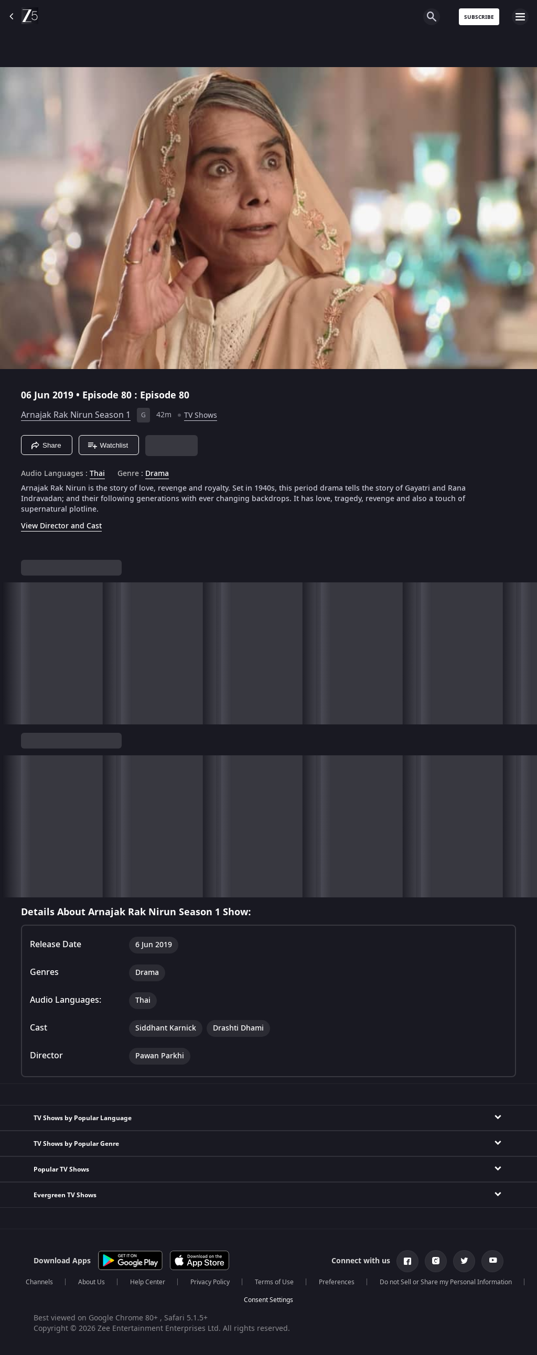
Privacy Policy (210, 1282)
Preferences (337, 1282)
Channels (39, 1282)
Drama (157, 474)
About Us (91, 1282)
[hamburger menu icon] (520, 16)
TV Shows (200, 415)
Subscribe (479, 17)
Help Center (147, 1282)
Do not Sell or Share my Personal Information (446, 1282)
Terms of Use (274, 1282)
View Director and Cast (61, 526)
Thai (97, 474)
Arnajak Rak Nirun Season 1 (76, 415)
